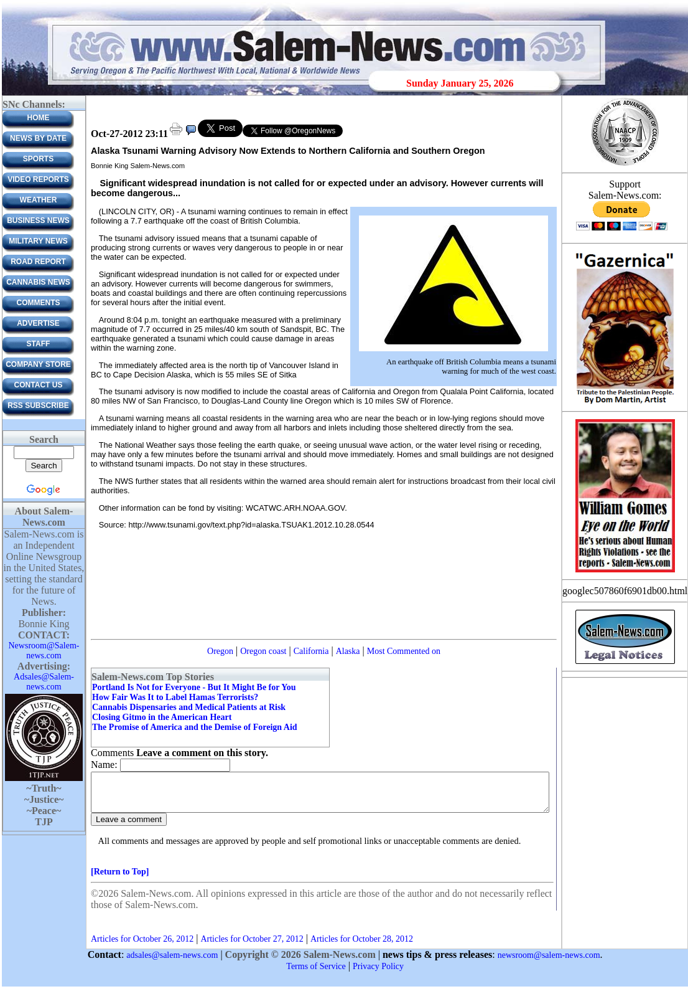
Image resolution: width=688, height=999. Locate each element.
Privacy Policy (378, 973)
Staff (38, 343)
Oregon (220, 651)
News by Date (38, 138)
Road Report (38, 261)
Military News (38, 241)
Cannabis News (38, 282)
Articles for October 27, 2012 (251, 946)
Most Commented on (403, 651)
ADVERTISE (38, 323)
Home (38, 117)
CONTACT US (38, 385)
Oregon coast (263, 651)
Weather (38, 200)
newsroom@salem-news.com (549, 962)
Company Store (38, 364)
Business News (38, 220)
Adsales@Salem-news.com (44, 681)
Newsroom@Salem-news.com (44, 650)
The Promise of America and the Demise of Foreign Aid (194, 727)
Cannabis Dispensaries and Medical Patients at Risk (189, 707)
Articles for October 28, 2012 (361, 946)
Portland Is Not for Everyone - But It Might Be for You (194, 687)
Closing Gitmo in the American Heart (161, 717)
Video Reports (38, 179)
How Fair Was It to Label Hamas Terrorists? (175, 697)
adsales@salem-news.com (172, 962)
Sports (38, 158)
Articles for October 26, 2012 (142, 946)
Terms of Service (315, 973)
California (311, 651)
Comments (38, 302)
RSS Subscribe (38, 405)
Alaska (348, 651)
